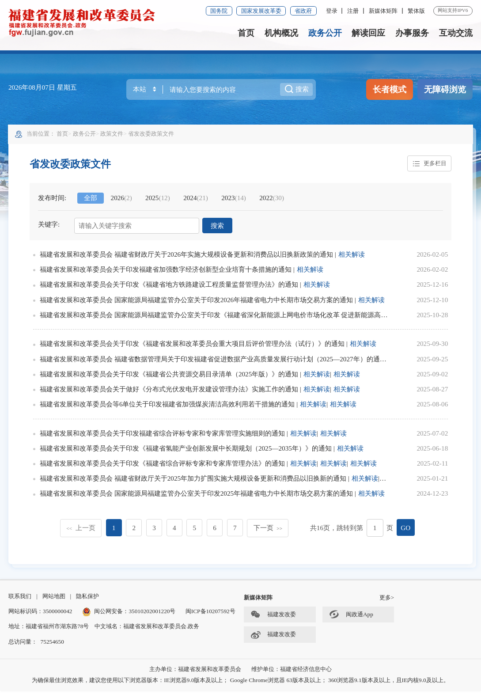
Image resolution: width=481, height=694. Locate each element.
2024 (196, 199)
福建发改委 (273, 618)
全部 (91, 199)
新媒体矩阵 (383, 11)
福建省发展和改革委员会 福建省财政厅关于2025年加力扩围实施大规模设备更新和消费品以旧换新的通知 (193, 480)
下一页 (268, 529)
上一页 (80, 529)
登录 (331, 11)
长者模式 (389, 89)
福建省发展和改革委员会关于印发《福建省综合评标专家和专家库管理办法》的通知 (162, 465)
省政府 (303, 11)
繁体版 (416, 11)
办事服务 (412, 33)
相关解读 (352, 256)
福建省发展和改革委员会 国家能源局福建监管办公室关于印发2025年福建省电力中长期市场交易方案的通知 (196, 495)
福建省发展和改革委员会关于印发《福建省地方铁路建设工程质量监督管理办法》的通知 (169, 286)
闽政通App (351, 618)
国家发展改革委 (261, 11)
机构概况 (281, 33)
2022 (272, 199)
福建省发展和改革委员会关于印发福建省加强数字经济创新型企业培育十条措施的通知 (166, 271)
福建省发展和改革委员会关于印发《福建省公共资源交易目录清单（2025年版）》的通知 (169, 375)
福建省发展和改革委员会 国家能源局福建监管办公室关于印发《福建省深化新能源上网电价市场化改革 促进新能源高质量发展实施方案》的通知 (250, 316)
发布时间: (52, 199)
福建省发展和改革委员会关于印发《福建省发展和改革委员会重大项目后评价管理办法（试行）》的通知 (192, 345)
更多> (386, 601)
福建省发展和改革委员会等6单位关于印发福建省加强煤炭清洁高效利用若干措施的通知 (167, 406)
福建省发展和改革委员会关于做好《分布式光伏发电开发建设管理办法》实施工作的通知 (169, 390)
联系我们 (19, 599)
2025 (158, 199)
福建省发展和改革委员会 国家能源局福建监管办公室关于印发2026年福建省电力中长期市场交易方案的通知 (196, 301)
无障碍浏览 (445, 89)
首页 (246, 33)
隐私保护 (87, 599)
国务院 (218, 11)
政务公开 (325, 33)
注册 (353, 11)
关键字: (49, 226)
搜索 (217, 227)
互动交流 (456, 33)
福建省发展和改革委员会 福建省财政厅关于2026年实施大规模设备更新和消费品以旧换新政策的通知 (186, 256)
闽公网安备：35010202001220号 (129, 614)
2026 (122, 199)
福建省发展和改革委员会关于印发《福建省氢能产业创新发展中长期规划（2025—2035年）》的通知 (186, 449)
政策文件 (112, 135)
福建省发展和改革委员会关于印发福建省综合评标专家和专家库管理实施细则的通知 (162, 434)
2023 (234, 199)
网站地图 (53, 599)
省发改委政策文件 (152, 135)
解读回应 (368, 33)
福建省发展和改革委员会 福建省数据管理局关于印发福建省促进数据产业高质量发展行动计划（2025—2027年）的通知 (213, 360)
